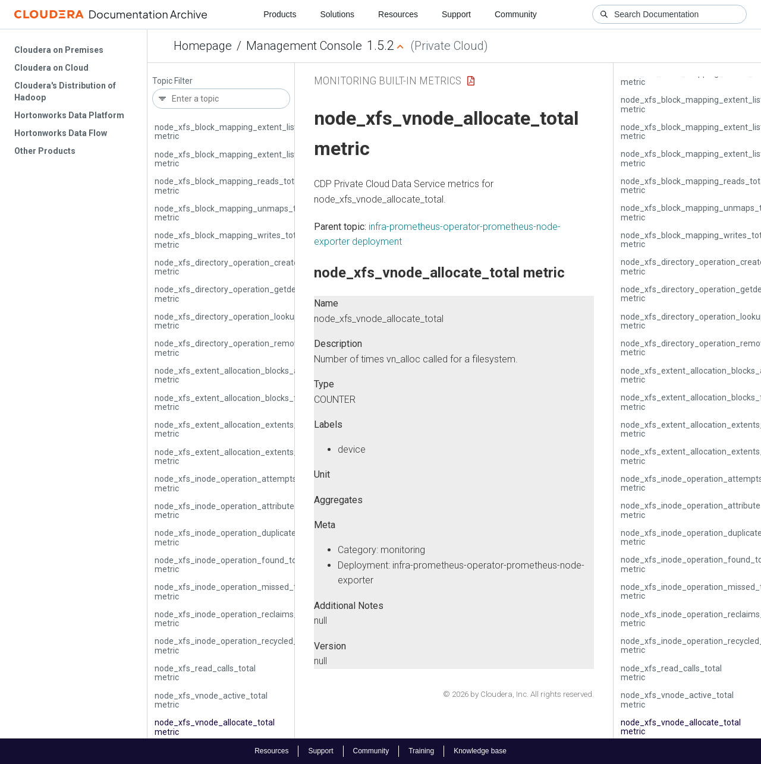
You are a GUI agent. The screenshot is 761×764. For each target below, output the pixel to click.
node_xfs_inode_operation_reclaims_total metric (235, 619)
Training (421, 751)
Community (516, 14)
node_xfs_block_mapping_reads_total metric (228, 185)
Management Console (304, 46)
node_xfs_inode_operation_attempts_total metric (237, 483)
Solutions (337, 14)
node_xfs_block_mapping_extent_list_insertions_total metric (258, 131)
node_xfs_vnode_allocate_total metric (215, 727)
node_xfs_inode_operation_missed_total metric (233, 591)
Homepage (203, 46)
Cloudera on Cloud (51, 67)
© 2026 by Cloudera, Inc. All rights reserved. (518, 694)
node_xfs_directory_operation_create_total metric (237, 267)
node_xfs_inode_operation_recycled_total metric (235, 645)
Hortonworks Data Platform (69, 115)
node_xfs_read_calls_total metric (205, 673)
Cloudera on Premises (58, 50)
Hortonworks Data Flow (60, 133)
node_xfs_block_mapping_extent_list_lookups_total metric (254, 159)
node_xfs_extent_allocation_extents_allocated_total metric (255, 429)
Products (279, 14)
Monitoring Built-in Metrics (387, 80)
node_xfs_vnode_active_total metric (211, 700)
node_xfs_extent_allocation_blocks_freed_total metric (246, 402)
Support (456, 14)
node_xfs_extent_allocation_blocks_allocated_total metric (252, 375)
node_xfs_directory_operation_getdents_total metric (242, 294)
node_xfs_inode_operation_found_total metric (230, 564)
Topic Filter (172, 81)
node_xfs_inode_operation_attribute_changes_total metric (254, 510)
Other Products (45, 151)
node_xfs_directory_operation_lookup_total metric (238, 321)
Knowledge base (480, 751)
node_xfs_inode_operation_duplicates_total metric (238, 537)
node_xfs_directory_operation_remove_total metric (240, 348)
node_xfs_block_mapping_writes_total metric (229, 240)
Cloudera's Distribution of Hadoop (65, 91)
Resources (398, 14)
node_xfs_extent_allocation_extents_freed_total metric (248, 456)
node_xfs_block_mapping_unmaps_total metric (232, 213)
